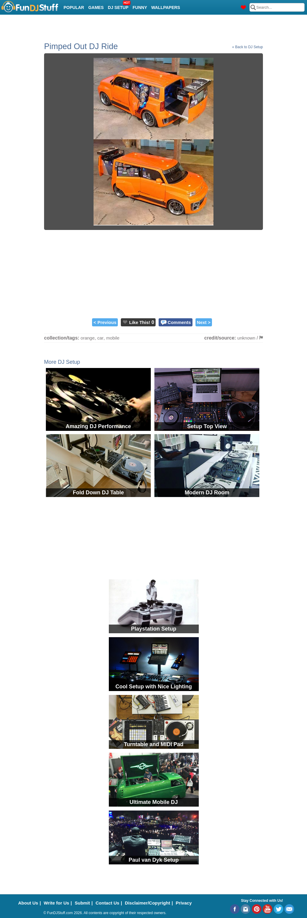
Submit (82, 902)
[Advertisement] (153, 273)
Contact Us (107, 902)
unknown (246, 337)
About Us (28, 902)
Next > (203, 322)
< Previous (105, 322)
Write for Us (56, 902)
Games (95, 7)
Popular (74, 7)
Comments (179, 322)
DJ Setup (119, 5)
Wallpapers (165, 7)
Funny (140, 7)
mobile (112, 337)
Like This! (139, 322)
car (100, 337)
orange (88, 337)
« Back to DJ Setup (247, 47)
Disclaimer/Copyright (147, 902)
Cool (70, 22)
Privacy (184, 902)
